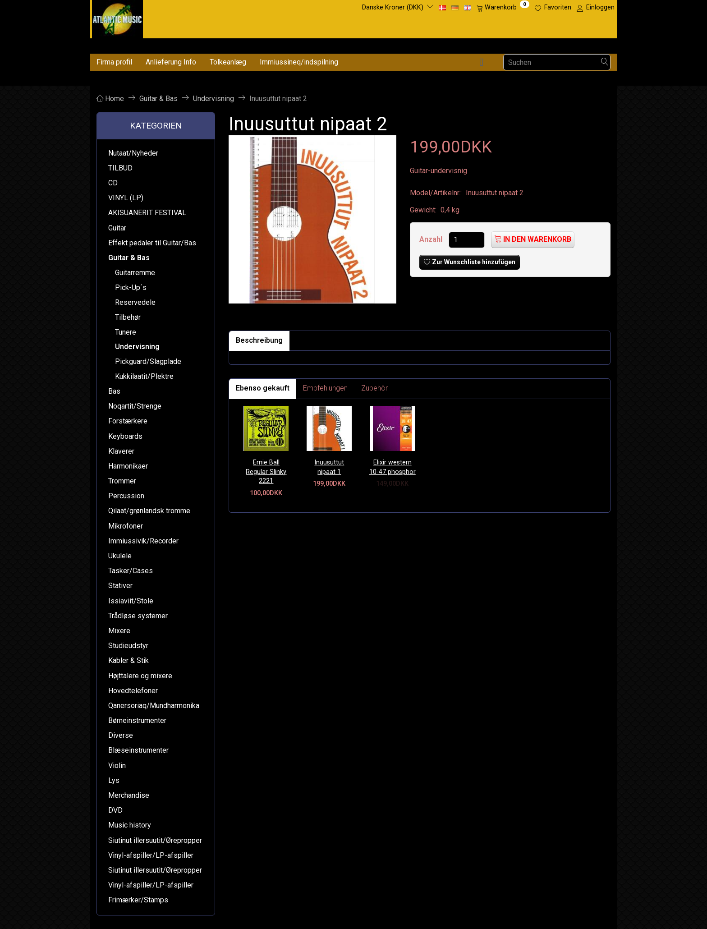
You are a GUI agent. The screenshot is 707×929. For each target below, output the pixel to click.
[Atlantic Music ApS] (117, 17)
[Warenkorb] (503, 7)
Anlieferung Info (171, 62)
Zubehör (374, 388)
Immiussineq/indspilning (299, 62)
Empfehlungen (325, 388)
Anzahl (431, 239)
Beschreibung (259, 340)
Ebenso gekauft (262, 388)
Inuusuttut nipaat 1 (329, 467)
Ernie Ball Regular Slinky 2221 (266, 472)
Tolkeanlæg (228, 62)
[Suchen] (604, 62)
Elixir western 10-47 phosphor (392, 467)
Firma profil (114, 62)
